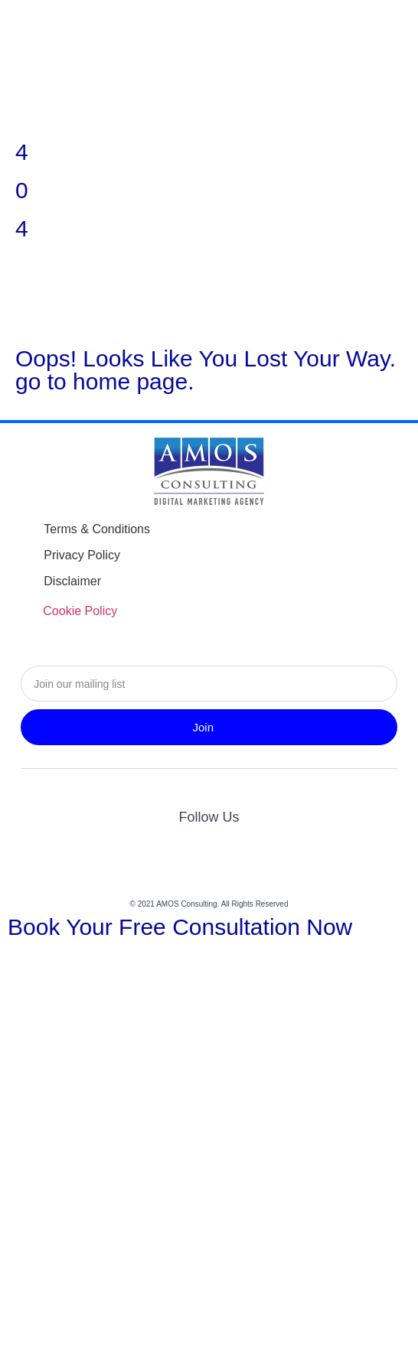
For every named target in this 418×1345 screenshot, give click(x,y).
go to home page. (104, 381)
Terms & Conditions (97, 529)
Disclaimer (72, 581)
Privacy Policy (82, 555)
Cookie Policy (80, 610)
